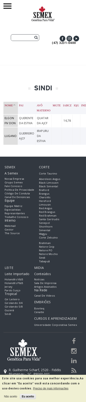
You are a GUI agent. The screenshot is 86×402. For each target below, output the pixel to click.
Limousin (45, 204)
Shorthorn (46, 226)
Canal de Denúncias (17, 197)
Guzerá (9, 310)
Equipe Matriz (13, 206)
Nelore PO (46, 250)
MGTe (57, 105)
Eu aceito (28, 396)
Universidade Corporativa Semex (55, 325)
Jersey (8, 286)
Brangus (44, 193)
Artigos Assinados (45, 286)
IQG (76, 105)
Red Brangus (47, 212)
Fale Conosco (13, 186)
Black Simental (48, 186)
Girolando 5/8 (13, 306)
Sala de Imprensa (45, 283)
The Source (12, 233)
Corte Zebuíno (48, 237)
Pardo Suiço (13, 290)
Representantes (15, 213)
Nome (10, 105)
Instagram (69, 38)
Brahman (45, 243)
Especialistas (12, 209)
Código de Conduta (17, 193)
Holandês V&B (14, 279)
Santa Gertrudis (49, 219)
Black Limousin (48, 182)
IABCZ (67, 105)
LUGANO (11, 136)
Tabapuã (44, 261)
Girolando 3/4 (13, 303)
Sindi (42, 257)
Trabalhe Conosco (16, 217)
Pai (21, 105)
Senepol (44, 223)
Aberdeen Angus (49, 179)
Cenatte (39, 312)
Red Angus (45, 208)
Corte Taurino (48, 173)
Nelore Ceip (47, 246)
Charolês (44, 197)
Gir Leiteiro (12, 299)
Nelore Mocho (48, 254)
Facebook (62, 38)
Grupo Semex (14, 182)
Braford (44, 190)
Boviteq (39, 308)
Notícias (39, 279)
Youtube (76, 38)
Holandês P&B (14, 283)
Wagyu (43, 234)
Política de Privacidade (19, 189)
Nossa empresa (14, 178)
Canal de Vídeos (44, 295)
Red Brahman (48, 215)
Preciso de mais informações (50, 388)
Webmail (10, 226)
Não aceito (10, 396)
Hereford (45, 201)
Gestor (9, 229)
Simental (44, 230)
